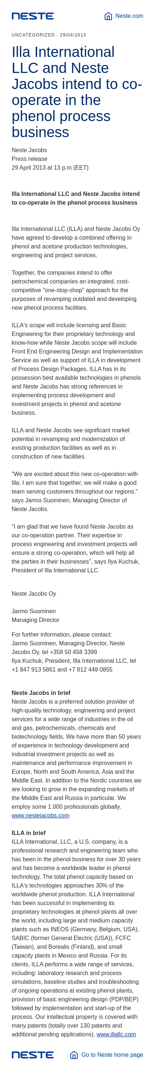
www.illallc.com (116, 1034)
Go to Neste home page (106, 1055)
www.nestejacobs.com (40, 815)
